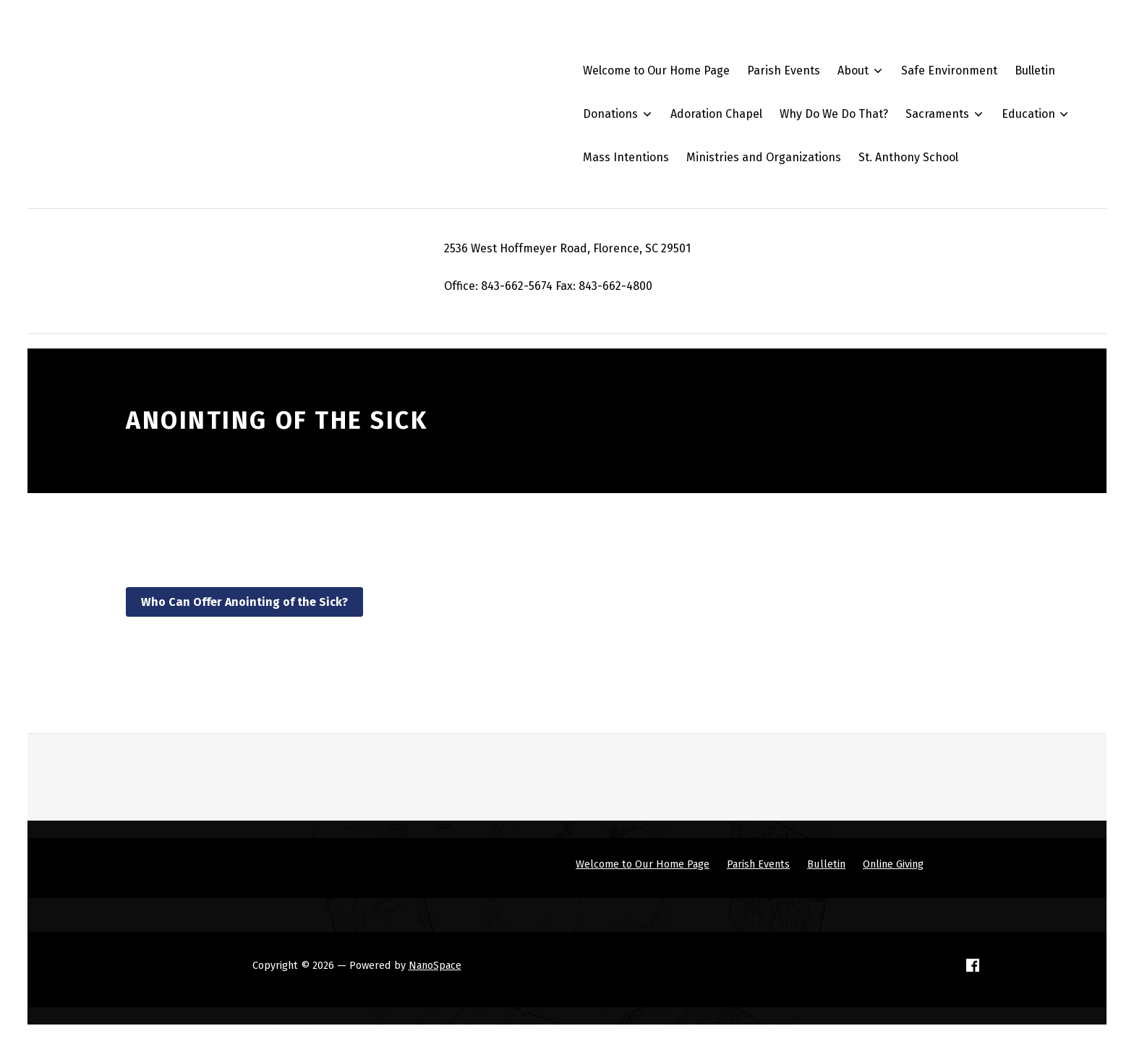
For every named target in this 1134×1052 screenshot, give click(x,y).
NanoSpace (435, 965)
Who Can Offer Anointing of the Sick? (244, 602)
